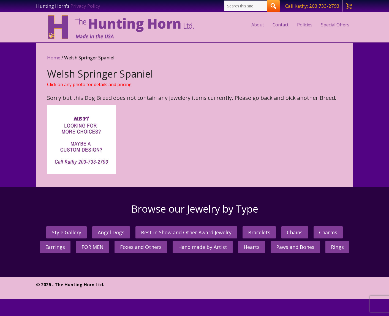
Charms (328, 232)
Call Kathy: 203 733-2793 (312, 6)
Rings (337, 247)
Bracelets (259, 232)
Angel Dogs (111, 232)
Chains (295, 232)
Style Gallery (66, 232)
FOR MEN (92, 247)
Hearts (252, 247)
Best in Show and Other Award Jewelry (186, 232)
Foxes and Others (141, 247)
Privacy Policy (85, 6)
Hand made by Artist (202, 247)
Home (53, 57)
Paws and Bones (295, 247)
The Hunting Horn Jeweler (122, 27)
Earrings (55, 247)
